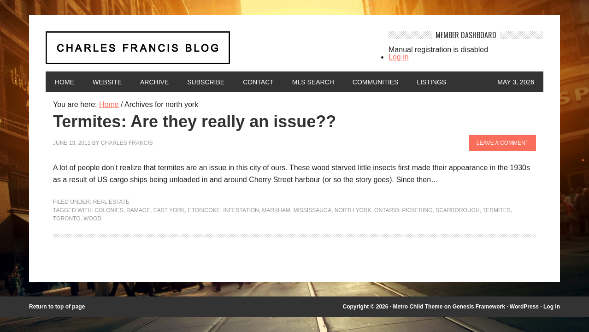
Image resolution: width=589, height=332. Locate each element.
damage (138, 210)
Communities (376, 82)
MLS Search (313, 82)
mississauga (312, 210)
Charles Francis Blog (209, 51)
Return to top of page (57, 306)
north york (353, 210)
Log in (399, 57)
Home (64, 82)
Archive (154, 82)
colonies (108, 210)
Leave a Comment (503, 143)
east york (169, 210)
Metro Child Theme (417, 306)
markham (276, 210)
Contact (258, 82)
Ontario (386, 210)
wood (92, 218)
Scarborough (457, 210)
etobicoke (204, 210)
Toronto (67, 218)
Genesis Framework (479, 306)
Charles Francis (127, 143)
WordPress (524, 306)
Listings (431, 82)
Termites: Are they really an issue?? (194, 121)
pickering (417, 210)
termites (497, 210)
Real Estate (111, 202)
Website (107, 82)
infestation (241, 210)
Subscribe (205, 82)
